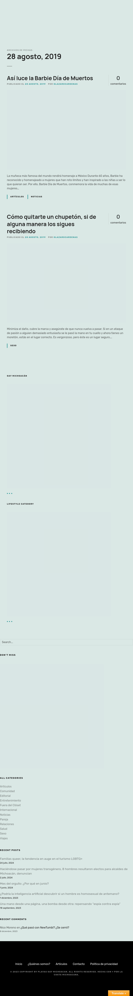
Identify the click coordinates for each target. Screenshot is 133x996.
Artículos (17, 197)
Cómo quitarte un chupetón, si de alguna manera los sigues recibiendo (51, 224)
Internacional (8, 810)
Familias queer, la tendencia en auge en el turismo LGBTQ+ (41, 858)
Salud (3, 828)
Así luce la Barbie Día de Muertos (50, 78)
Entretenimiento (10, 800)
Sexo (13, 345)
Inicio (18, 964)
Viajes (4, 838)
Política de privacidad (104, 964)
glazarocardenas (66, 84)
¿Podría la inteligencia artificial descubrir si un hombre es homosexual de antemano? (59, 894)
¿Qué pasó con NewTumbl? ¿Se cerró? (45, 927)
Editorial (5, 795)
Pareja (4, 819)
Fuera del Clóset (10, 805)
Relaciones (7, 824)
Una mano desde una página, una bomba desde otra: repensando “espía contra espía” (60, 904)
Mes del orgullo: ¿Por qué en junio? (24, 883)
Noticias (36, 197)
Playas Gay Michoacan (52, 972)
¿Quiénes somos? (39, 964)
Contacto (79, 964)
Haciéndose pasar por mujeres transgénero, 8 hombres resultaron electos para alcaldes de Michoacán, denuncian (64, 871)
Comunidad (7, 791)
